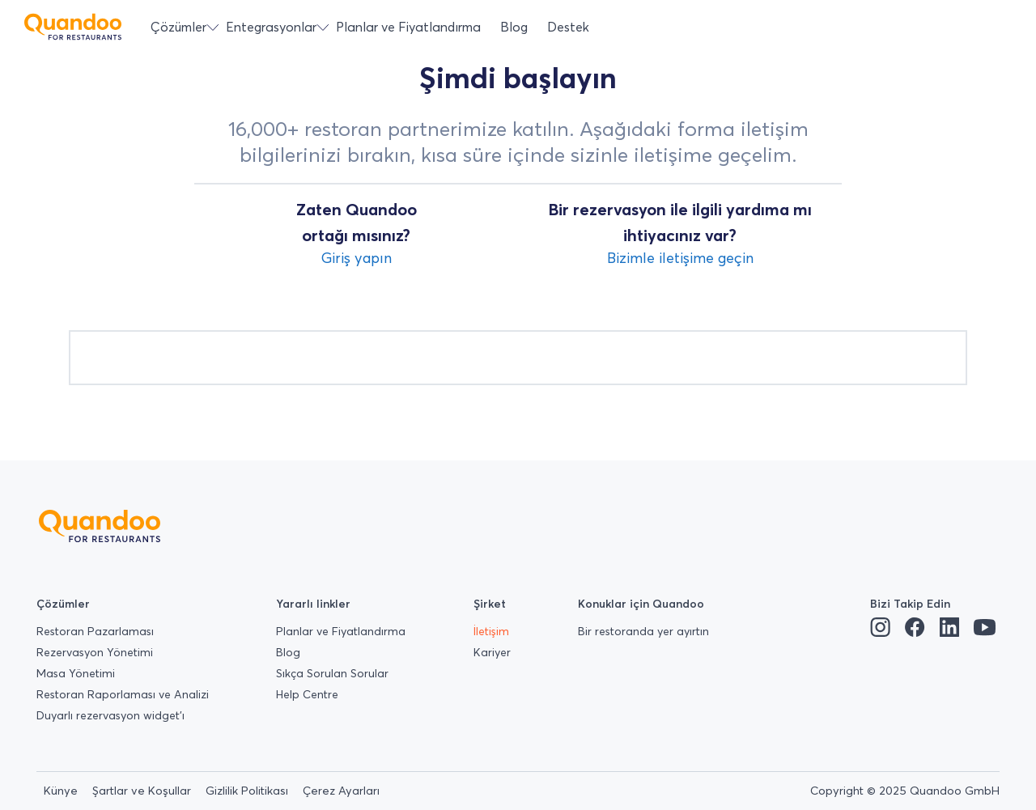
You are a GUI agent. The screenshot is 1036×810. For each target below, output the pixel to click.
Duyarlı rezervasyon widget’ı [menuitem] (110, 715)
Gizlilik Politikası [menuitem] (247, 790)
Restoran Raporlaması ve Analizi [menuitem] (122, 694)
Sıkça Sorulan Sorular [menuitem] (332, 673)
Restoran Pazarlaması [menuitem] (95, 631)
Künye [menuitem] (61, 790)
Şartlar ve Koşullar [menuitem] (141, 790)
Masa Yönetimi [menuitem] (75, 673)
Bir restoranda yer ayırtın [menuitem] (643, 631)
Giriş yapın (356, 257)
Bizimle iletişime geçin (680, 257)
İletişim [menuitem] (491, 631)
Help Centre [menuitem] (307, 694)
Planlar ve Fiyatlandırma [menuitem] (408, 27)
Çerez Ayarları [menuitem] (341, 790)
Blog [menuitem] (514, 27)
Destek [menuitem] (568, 27)
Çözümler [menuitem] (178, 27)
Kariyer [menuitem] (492, 652)
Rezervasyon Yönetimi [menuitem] (94, 652)
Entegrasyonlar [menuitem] (271, 27)
